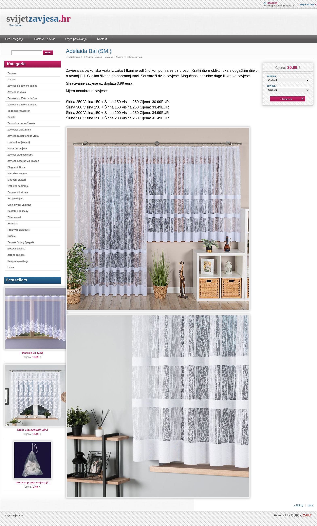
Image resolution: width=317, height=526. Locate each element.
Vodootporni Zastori (19, 110)
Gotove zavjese (16, 248)
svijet (38, 18)
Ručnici (11, 236)
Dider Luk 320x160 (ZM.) (32, 429)
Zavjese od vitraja (17, 192)
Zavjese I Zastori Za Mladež (23, 161)
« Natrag (298, 505)
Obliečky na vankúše (19, 204)
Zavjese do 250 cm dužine (22, 98)
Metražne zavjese (17, 173)
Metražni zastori (16, 179)
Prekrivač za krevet (18, 229)
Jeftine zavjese (16, 255)
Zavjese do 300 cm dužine (22, 104)
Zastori (11, 79)
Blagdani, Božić (16, 167)
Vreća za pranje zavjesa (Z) (32, 482)
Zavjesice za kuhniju (19, 129)
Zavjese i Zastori (94, 57)
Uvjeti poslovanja (76, 39)
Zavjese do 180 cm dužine (22, 85)
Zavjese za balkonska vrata (23, 136)
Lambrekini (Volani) (18, 142)
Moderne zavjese (17, 148)
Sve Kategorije (14, 39)
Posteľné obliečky (17, 211)
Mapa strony (307, 4)
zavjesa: (271, 85)
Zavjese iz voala (16, 92)
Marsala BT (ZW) (32, 352)
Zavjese (11, 73)
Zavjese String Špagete (20, 242)
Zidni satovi (14, 217)
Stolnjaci (12, 223)
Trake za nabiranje (18, 186)
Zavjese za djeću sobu (20, 154)
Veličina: (272, 76)
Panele (11, 117)
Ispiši (310, 505)
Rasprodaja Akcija (18, 261)
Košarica (272, 3)
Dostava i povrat (44, 39)
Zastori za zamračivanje (21, 123)
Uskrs (10, 267)
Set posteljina (15, 198)
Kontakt (102, 39)
